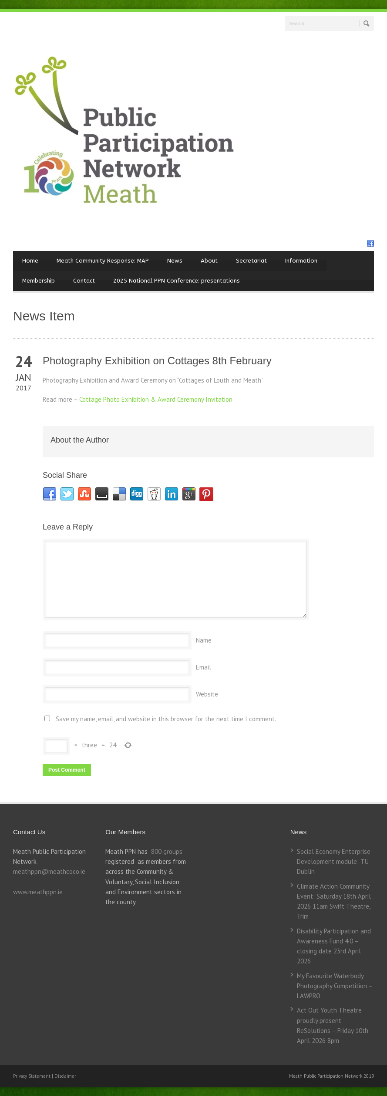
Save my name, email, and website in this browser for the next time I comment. (166, 719)
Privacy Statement (32, 1076)
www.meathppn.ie (38, 892)
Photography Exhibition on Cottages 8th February (157, 360)
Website (207, 694)
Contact (84, 280)
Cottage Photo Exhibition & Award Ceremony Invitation (155, 399)
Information (301, 260)
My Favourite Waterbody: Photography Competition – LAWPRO (334, 986)
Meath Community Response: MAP (103, 260)
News (174, 260)
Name (204, 640)
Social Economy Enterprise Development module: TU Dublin (333, 861)
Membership (38, 280)
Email (203, 667)
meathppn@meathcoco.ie (49, 871)
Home (30, 260)
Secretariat (251, 260)
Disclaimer (65, 1076)
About (209, 260)
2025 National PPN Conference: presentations (176, 280)
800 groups (166, 851)
